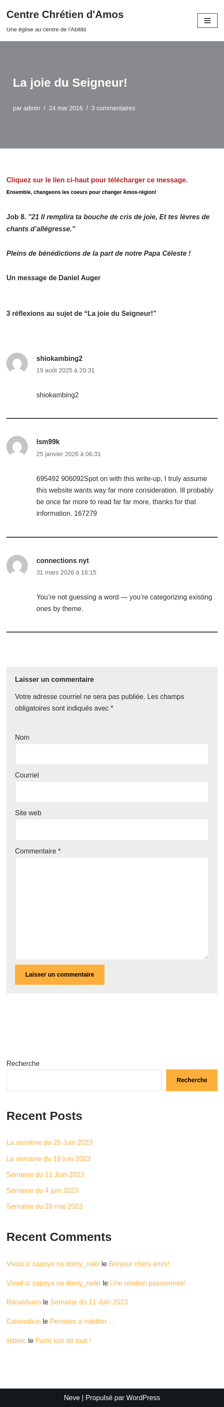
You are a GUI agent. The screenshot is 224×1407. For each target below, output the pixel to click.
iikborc (16, 1340)
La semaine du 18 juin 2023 (48, 1158)
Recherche (22, 1063)
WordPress (143, 1397)
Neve (72, 1397)
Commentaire (38, 851)
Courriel (27, 775)
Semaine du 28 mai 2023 (44, 1206)
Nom (22, 737)
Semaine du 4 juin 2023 (42, 1190)
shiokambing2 (59, 358)
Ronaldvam (23, 1302)
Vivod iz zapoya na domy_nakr (53, 1264)
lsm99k (48, 441)
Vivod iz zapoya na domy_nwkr (53, 1283)
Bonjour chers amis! (139, 1264)
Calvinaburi (23, 1321)
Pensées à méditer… (81, 1321)
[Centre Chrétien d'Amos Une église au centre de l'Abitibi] (65, 20)
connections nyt (62, 560)
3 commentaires (113, 108)
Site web (28, 813)
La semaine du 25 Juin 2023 (49, 1142)
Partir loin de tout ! (63, 1340)
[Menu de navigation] (207, 20)
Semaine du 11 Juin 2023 (45, 1174)
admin (32, 108)
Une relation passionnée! (148, 1283)
